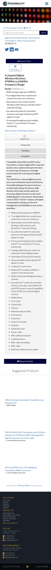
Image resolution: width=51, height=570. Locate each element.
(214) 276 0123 (10, 538)
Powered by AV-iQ (36, 486)
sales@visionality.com (11, 540)
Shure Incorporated (26, 40)
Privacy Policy (24, 485)
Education (6, 502)
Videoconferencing (8, 513)
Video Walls (6, 521)
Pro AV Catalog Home (12, 28)
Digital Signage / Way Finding (11, 515)
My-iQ (27, 28)
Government (7, 500)
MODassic (45, 567)
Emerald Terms (11, 486)
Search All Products (10, 523)
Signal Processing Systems (16, 38)
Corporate (6, 504)
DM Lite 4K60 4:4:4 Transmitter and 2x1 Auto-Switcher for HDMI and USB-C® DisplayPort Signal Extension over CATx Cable (25, 435)
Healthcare (6, 506)
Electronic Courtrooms (9, 519)
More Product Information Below (21, 130)
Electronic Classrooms (9, 517)
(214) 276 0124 (9, 536)
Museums (6, 508)
